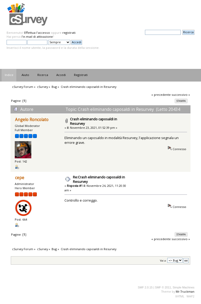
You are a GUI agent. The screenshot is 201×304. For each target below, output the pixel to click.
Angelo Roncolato (31, 119)
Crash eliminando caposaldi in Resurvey (93, 121)
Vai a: (163, 260)
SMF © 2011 (163, 287)
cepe (19, 177)
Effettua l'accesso (37, 33)
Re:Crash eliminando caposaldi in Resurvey (99, 179)
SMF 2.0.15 (145, 287)
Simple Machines (183, 287)
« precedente (161, 95)
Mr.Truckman (185, 291)
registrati (69, 33)
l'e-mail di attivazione (37, 37)
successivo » (181, 95)
